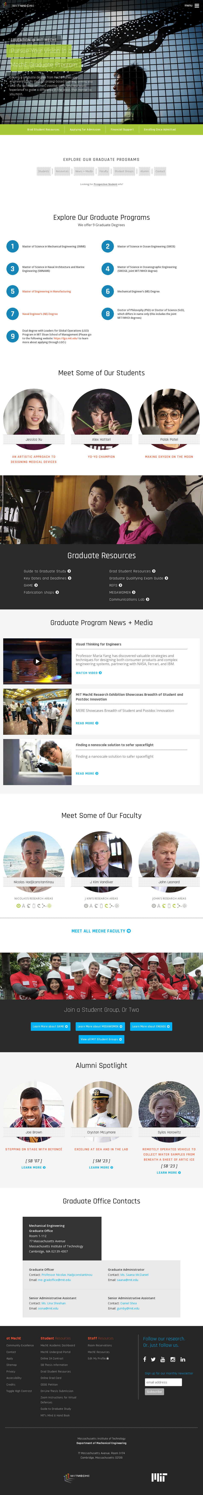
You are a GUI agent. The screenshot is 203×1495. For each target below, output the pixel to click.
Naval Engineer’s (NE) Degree (40, 314)
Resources (62, 171)
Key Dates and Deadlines (48, 578)
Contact (160, 171)
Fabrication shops (42, 592)
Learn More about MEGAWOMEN (100, 1026)
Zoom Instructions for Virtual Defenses (58, 1400)
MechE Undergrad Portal (56, 1352)
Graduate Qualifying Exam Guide (139, 578)
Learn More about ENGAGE (151, 1026)
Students (43, 171)
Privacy (10, 1372)
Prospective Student (105, 184)
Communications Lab (129, 599)
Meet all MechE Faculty (102, 931)
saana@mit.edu (127, 1280)
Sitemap (11, 1365)
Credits (10, 1385)
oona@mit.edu (48, 1308)
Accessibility (13, 1378)
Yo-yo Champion (101, 457)
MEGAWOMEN (122, 592)
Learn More (34, 1167)
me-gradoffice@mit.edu (54, 1280)
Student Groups (124, 171)
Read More (87, 723)
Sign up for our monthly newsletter (169, 1373)
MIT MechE (18, 6)
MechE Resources (99, 1352)
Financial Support (122, 130)
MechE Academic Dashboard (58, 1345)
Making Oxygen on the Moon (169, 457)
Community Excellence (20, 1345)
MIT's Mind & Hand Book (55, 1415)
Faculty (104, 171)
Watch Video (89, 673)
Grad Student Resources (43, 130)
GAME (31, 585)
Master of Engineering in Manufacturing (46, 291)
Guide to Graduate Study (48, 571)
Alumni (144, 171)
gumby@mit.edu (128, 1308)
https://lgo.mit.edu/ (66, 338)
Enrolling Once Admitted (160, 130)
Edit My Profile (98, 1358)
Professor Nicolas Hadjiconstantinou (66, 1275)
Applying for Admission (85, 130)
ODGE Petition (49, 1385)
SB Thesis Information (54, 1365)
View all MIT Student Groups (101, 1039)
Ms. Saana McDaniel (134, 1275)
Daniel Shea (128, 1303)
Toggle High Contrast (19, 1391)
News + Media (84, 171)
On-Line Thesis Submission (57, 1391)
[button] (192, 6)
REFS (116, 585)
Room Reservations (100, 1345)
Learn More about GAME (50, 1026)
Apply (9, 1358)
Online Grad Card (51, 1378)
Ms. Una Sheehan (53, 1303)
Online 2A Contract (52, 1358)
